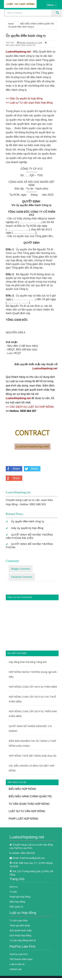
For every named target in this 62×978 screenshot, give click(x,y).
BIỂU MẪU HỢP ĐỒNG (22, 789)
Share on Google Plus (13, 478)
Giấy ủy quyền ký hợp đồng (27, 528)
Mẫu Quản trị (16, 906)
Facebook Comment (21, 577)
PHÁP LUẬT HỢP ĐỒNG (23, 818)
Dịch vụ (14, 886)
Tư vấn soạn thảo (19, 920)
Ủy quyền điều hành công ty (27, 521)
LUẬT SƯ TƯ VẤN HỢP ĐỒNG (27, 811)
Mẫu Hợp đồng (17, 901)
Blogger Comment (20, 568)
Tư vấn (13, 891)
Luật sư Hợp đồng (23, 913)
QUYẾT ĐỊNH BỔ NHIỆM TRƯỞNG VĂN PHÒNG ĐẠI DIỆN (29, 536)
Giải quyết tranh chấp (21, 930)
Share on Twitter (31, 468)
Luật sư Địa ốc (17, 964)
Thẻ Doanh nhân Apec (21, 959)
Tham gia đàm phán (20, 925)
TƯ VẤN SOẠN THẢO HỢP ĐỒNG (29, 803)
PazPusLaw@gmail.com (32, 858)
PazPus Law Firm (22, 946)
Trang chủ (17, 879)
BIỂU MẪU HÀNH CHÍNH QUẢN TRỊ (20, 45)
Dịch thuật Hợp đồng (20, 935)
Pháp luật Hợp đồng (20, 896)
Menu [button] (51, 4)
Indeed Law (15, 969)
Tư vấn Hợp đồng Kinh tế (23, 940)
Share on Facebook (13, 468)
